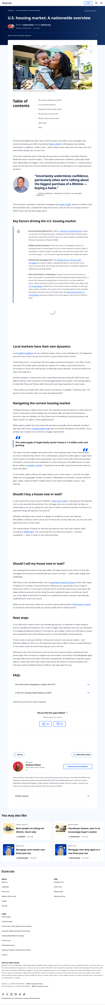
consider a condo (34, 465)
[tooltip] (67, 713)
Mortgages (11, 10)
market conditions (25, 353)
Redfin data (29, 532)
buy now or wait (59, 501)
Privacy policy (6, 917)
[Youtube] (20, 994)
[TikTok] (24, 994)
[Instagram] (11, 994)
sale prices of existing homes (71, 231)
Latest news (58, 887)
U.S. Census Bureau (36, 286)
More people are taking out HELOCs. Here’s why (30, 830)
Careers (4, 901)
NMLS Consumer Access (34, 984)
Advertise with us (59, 897)
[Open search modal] (96, 3)
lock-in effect (55, 144)
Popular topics (58, 892)
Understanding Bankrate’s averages (13, 936)
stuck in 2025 (65, 204)
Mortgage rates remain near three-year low (30, 852)
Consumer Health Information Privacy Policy (16, 931)
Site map (4, 906)
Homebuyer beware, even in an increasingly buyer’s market (84, 830)
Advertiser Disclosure (90, 10)
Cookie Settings (7, 922)
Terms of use (6, 941)
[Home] (8, 3)
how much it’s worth (82, 604)
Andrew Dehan (28, 25)
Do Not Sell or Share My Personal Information (17, 926)
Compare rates (59, 882)
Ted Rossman (74, 837)
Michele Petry (46, 25)
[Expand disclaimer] (96, 35)
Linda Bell (21, 837)
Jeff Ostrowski (23, 858)
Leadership (5, 887)
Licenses (4, 955)
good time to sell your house (63, 582)
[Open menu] (101, 3)
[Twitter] (7, 994)
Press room (5, 892)
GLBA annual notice (8, 945)
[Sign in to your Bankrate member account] (88, 3)
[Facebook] (3, 994)
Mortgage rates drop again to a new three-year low (84, 852)
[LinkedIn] (15, 994)
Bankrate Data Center (9, 897)
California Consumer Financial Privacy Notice (16, 950)
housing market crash (41, 429)
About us (5, 882)
